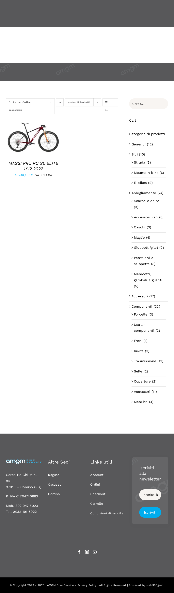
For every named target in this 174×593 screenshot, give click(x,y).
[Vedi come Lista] (106, 110)
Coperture (142, 381)
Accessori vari (146, 217)
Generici (139, 144)
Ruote (139, 351)
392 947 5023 (26, 506)
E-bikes (140, 183)
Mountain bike (146, 173)
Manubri (141, 402)
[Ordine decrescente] (60, 102)
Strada (139, 162)
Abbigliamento (144, 193)
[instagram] (87, 552)
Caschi (140, 227)
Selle (138, 371)
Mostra (79, 102)
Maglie (139, 237)
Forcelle (140, 314)
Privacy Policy (87, 585)
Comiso (26, 487)
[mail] (95, 552)
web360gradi (155, 585)
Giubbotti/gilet (146, 247)
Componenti (142, 306)
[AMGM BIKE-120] (24, 461)
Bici (135, 154)
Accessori (140, 296)
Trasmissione (145, 361)
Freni (138, 341)
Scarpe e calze (146, 201)
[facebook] (79, 552)
